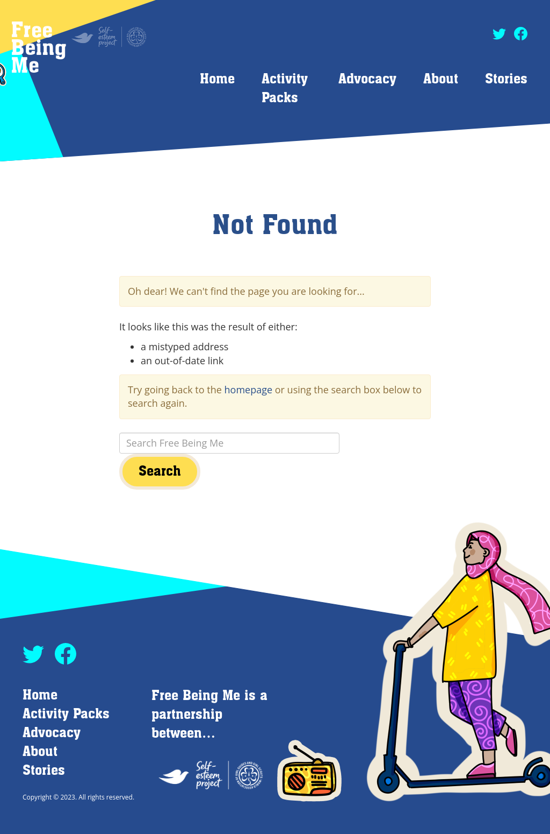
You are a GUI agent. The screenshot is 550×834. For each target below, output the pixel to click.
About (440, 79)
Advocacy (367, 79)
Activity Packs (66, 714)
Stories (506, 79)
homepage (249, 389)
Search (160, 471)
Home (217, 79)
